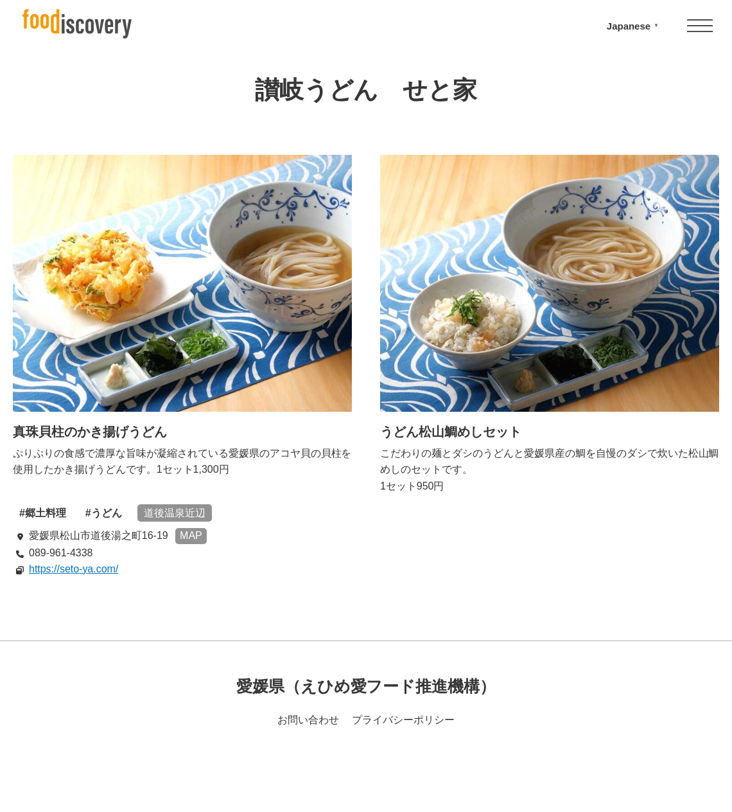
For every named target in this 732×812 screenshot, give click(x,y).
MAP (191, 535)
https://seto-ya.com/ (73, 568)
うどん (106, 513)
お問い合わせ (308, 719)
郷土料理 (45, 513)
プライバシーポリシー (403, 719)
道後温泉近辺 (174, 513)
